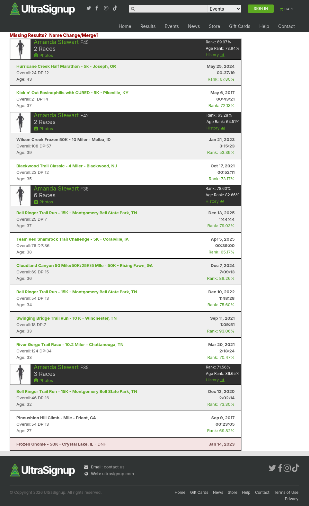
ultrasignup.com (118, 473)
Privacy (291, 498)
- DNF (61, 444)
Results (148, 26)
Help (264, 26)
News (194, 26)
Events (172, 26)
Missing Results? (28, 35)
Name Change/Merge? (74, 35)
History (215, 54)
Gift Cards (239, 26)
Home (125, 26)
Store (214, 26)
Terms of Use (286, 492)
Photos (43, 55)
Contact (286, 26)
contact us (114, 466)
